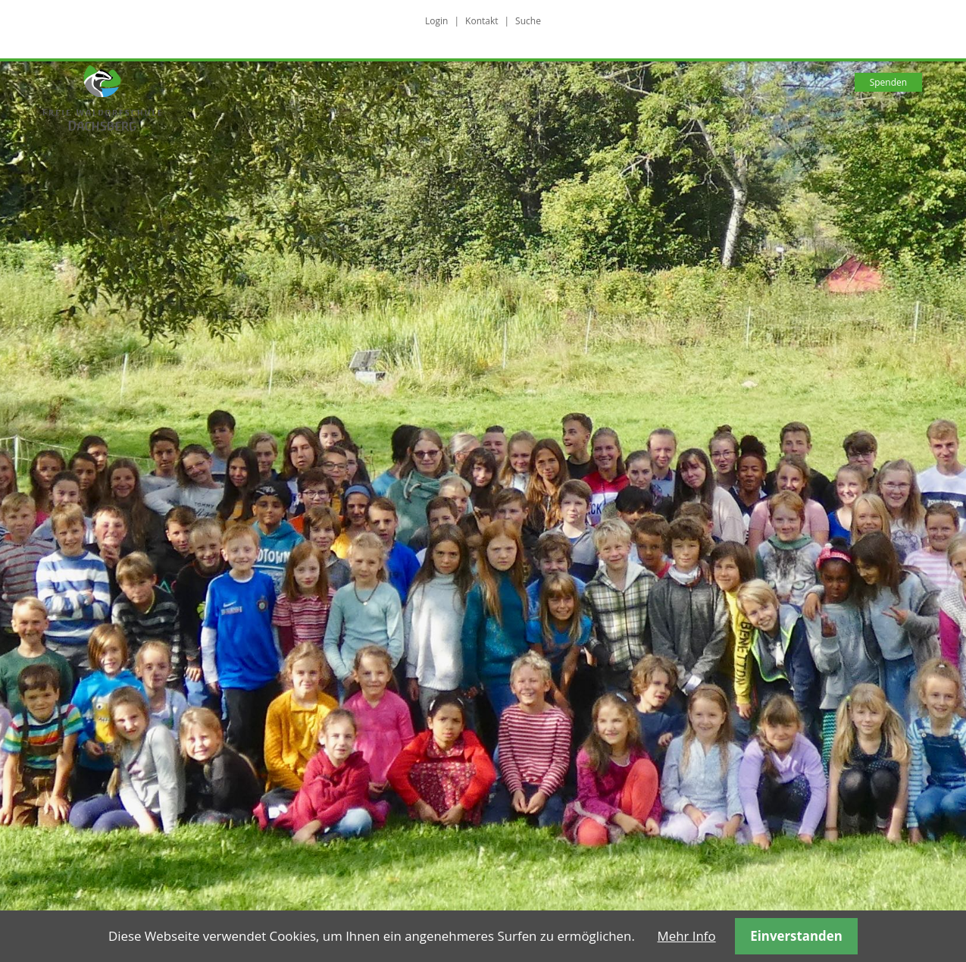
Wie (489, 83)
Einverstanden (796, 936)
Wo (629, 83)
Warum (335, 83)
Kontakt (481, 20)
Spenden (888, 82)
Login (436, 20)
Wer (418, 83)
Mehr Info (687, 936)
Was (560, 83)
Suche (528, 20)
